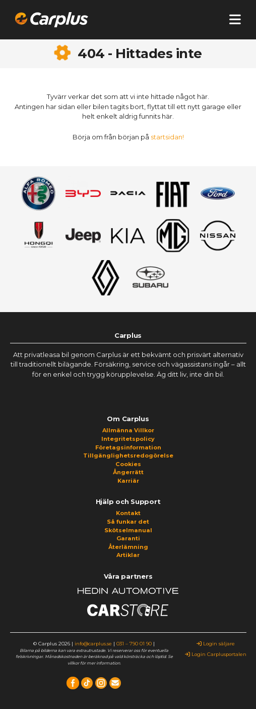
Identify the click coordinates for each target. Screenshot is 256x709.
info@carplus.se (93, 643)
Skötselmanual (128, 530)
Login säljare (216, 643)
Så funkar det (128, 521)
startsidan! (167, 137)
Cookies (128, 464)
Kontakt (128, 513)
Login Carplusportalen (215, 654)
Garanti (128, 538)
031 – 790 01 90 (134, 643)
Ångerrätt (128, 472)
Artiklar (128, 555)
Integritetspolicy (128, 438)
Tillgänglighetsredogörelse (128, 455)
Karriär (128, 480)
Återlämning (128, 546)
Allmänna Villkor (128, 430)
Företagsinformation (128, 447)
